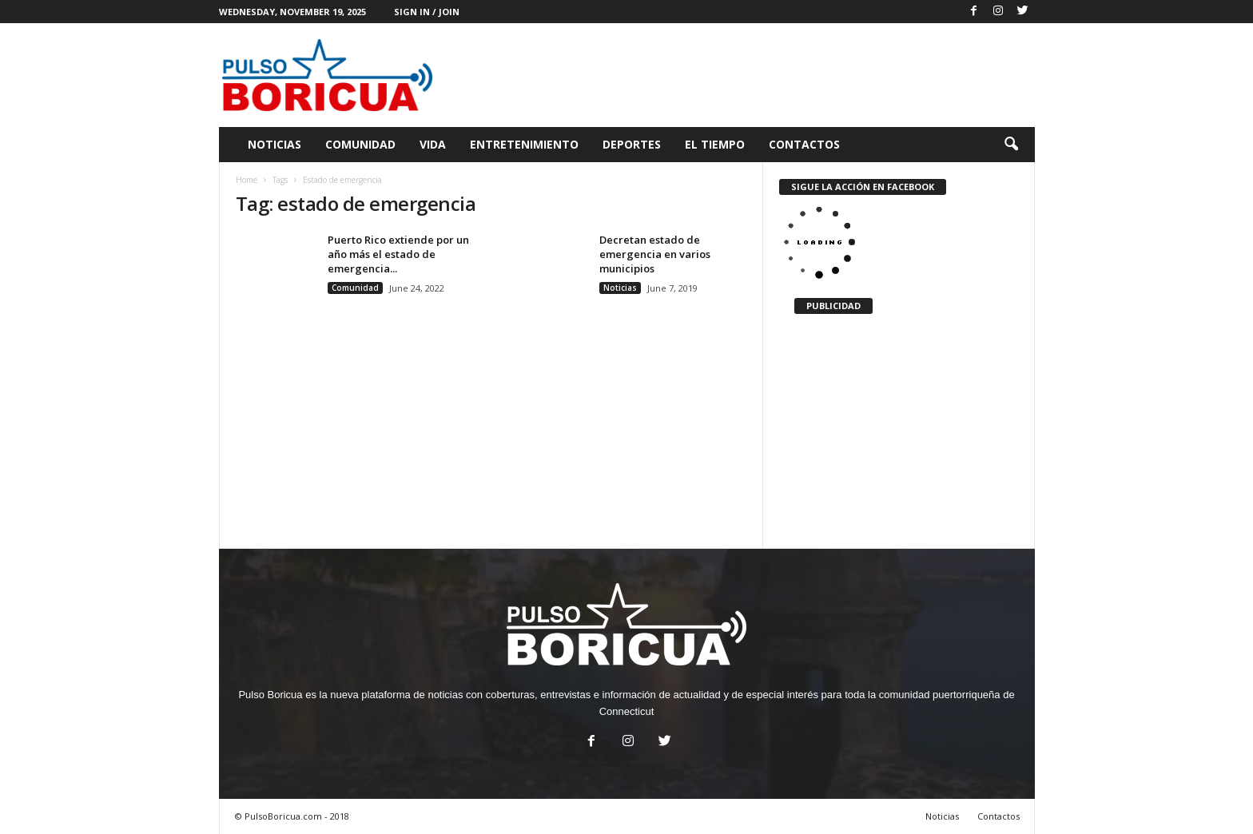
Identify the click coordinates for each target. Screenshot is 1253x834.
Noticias (274, 144)
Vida (433, 144)
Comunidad (360, 144)
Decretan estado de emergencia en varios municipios (654, 254)
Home (246, 179)
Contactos (804, 144)
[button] (1010, 144)
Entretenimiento (524, 144)
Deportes (632, 144)
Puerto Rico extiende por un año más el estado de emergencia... (398, 254)
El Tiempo (715, 144)
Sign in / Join (426, 12)
